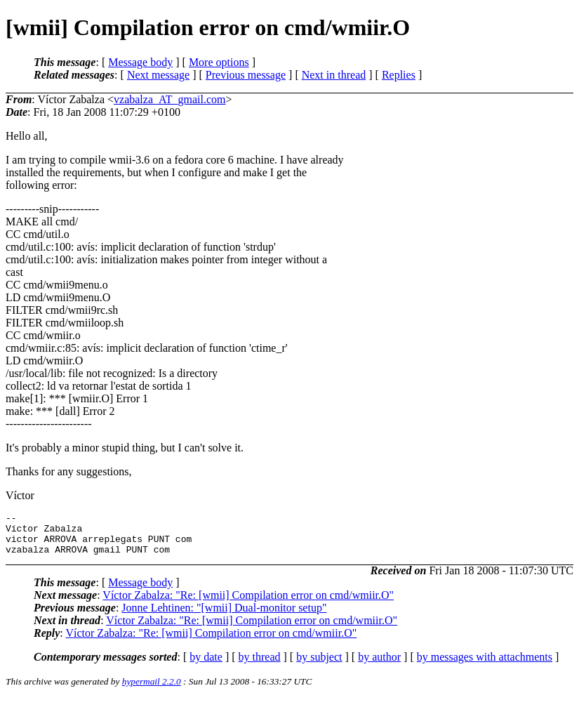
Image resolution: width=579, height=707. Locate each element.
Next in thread (334, 75)
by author (379, 665)
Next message (158, 75)
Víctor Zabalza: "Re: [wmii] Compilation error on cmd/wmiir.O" (248, 603)
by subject (319, 665)
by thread (260, 665)
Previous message (246, 75)
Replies (398, 75)
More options (219, 62)
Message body (140, 62)
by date (205, 665)
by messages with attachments (484, 665)
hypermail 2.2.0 (151, 690)
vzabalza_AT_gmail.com (170, 99)
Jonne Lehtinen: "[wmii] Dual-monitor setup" (223, 616)
